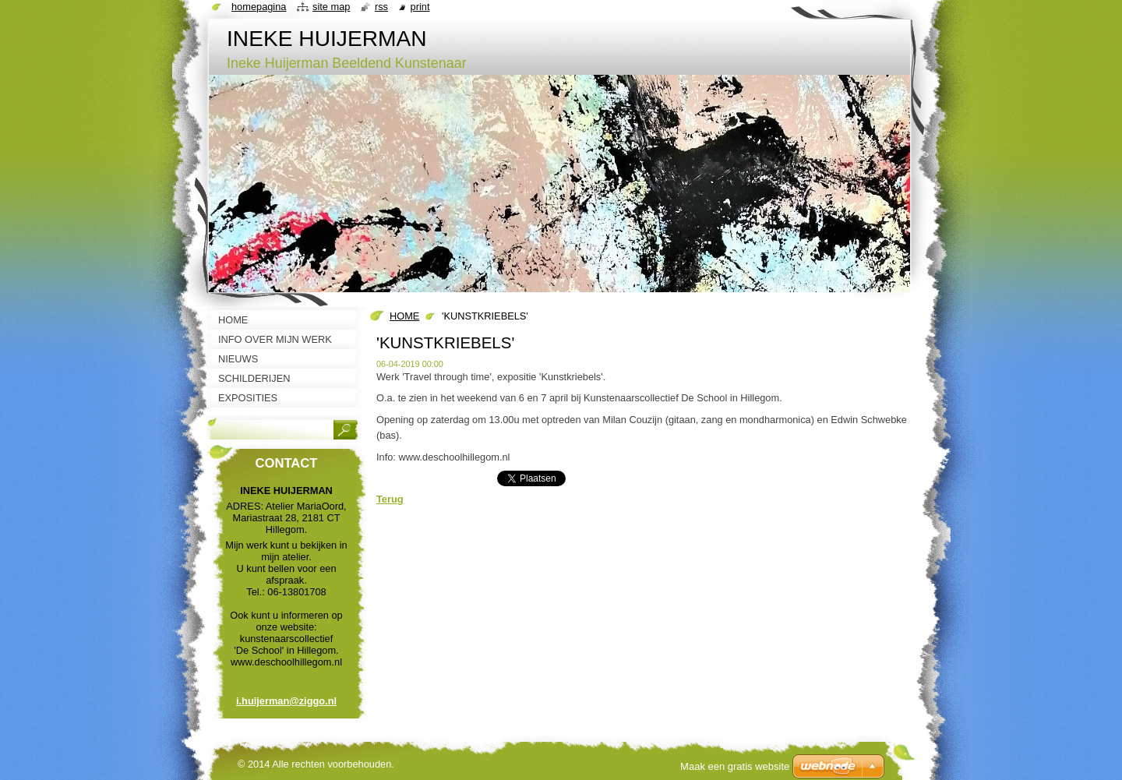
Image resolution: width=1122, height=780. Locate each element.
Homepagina (258, 6)
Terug (390, 499)
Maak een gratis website (734, 766)
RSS (381, 6)
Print (420, 6)
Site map (331, 6)
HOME (404, 316)
